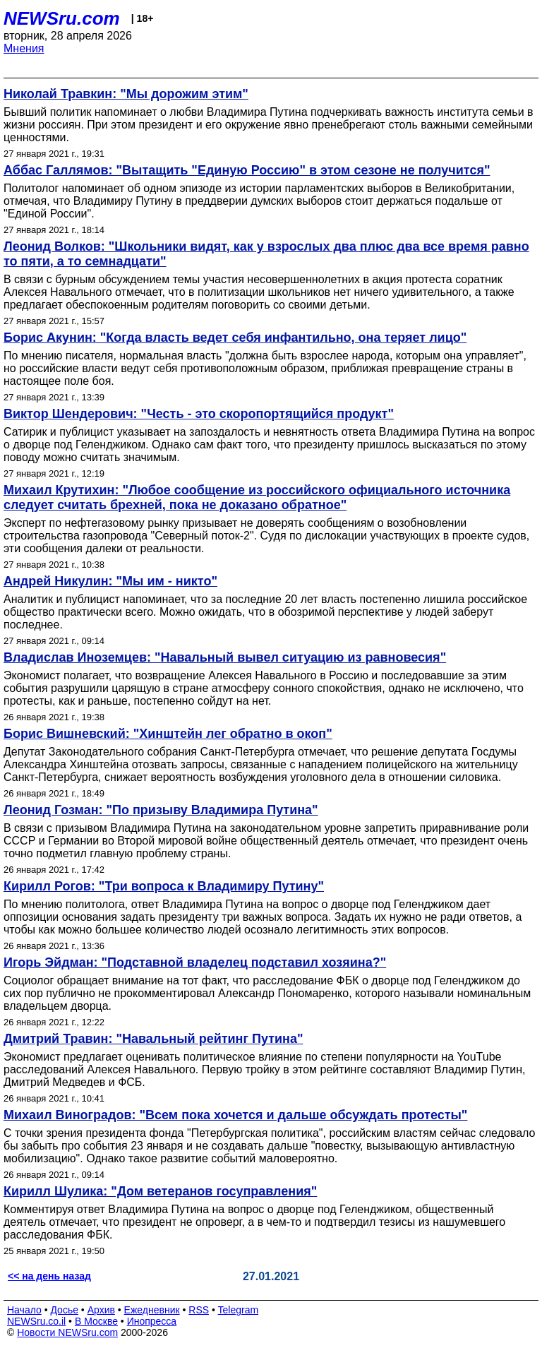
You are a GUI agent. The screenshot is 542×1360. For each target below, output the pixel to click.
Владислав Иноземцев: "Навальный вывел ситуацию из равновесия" (225, 657)
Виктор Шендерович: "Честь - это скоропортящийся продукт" (199, 414)
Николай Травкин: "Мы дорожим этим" (126, 94)
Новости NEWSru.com (67, 1332)
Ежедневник (152, 1310)
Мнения (24, 48)
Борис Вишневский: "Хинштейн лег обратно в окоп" (168, 734)
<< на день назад (49, 1276)
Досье (64, 1310)
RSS (198, 1310)
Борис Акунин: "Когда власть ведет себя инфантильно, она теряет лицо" (235, 337)
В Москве (96, 1321)
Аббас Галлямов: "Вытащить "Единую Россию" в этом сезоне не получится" (247, 170)
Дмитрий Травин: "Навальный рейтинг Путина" (153, 1039)
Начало (24, 1310)
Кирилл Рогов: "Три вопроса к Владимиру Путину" (164, 886)
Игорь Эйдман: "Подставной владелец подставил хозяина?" (195, 962)
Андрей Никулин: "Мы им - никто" (110, 581)
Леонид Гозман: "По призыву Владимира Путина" (161, 810)
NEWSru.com (62, 18)
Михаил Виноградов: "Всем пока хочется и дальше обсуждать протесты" (235, 1115)
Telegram (238, 1310)
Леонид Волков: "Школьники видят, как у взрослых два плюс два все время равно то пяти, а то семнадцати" (266, 253)
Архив (101, 1310)
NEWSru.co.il (36, 1321)
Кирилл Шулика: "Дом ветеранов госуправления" (160, 1191)
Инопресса (152, 1321)
